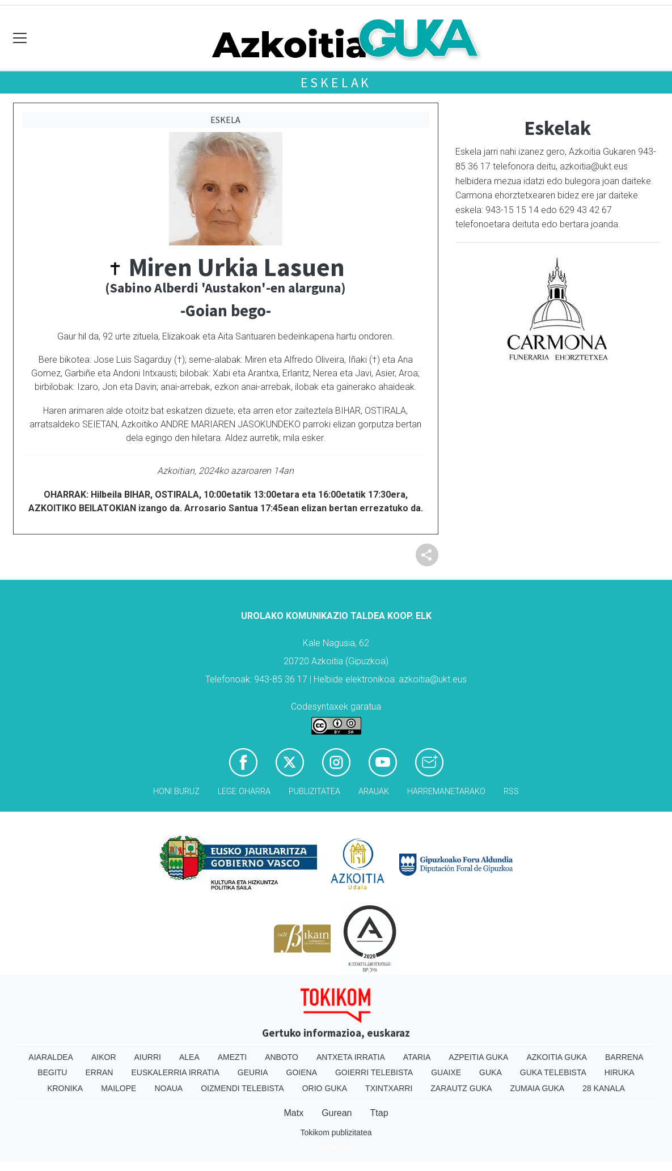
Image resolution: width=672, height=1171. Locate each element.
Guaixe (446, 1072)
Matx (293, 1113)
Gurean (337, 1113)
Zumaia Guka (537, 1088)
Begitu (52, 1072)
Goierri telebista (374, 1072)
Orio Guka (324, 1088)
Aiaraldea (50, 1057)
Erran (99, 1072)
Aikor (103, 1057)
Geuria (253, 1072)
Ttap (379, 1113)
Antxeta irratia (350, 1057)
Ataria (417, 1057)
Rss (511, 791)
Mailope (118, 1088)
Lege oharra (244, 791)
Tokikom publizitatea (335, 1132)
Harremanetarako (446, 791)
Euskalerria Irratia (175, 1072)
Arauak (373, 791)
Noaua (168, 1088)
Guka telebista (553, 1072)
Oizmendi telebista (242, 1088)
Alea (189, 1057)
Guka (490, 1072)
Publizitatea (314, 791)
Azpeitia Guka (478, 1057)
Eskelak (336, 82)
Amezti (232, 1057)
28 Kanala (603, 1088)
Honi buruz (176, 791)
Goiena (301, 1072)
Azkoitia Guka (556, 1057)
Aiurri (147, 1057)
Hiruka (620, 1072)
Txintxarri (388, 1088)
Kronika (65, 1088)
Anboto (281, 1057)
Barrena (624, 1057)
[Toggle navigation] (20, 38)
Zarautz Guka (461, 1088)
